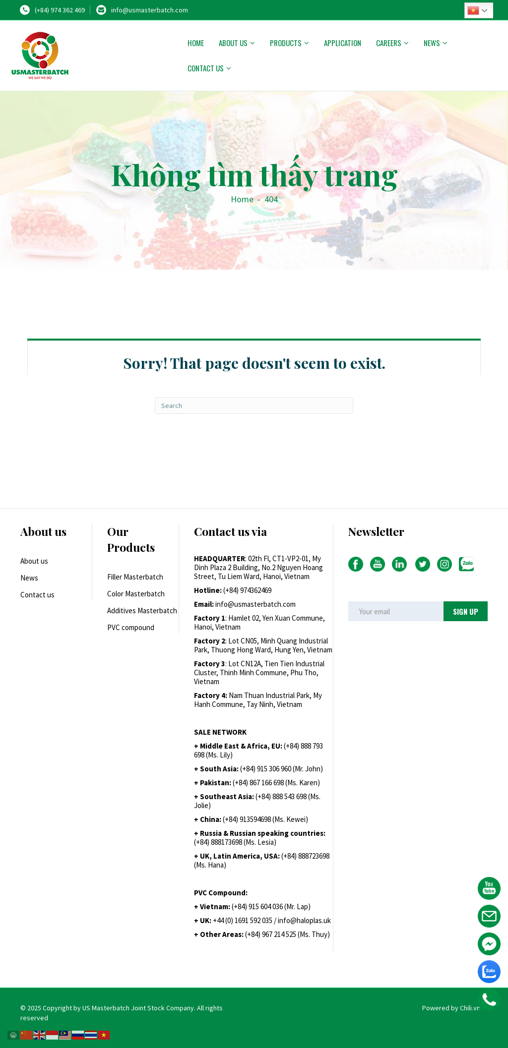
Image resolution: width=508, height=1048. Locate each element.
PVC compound (130, 627)
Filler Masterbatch (135, 577)
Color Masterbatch (136, 593)
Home (196, 42)
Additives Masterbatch (142, 610)
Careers (388, 42)
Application (342, 42)
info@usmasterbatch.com (149, 9)
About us (233, 42)
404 (271, 199)
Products (286, 42)
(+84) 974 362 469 (60, 9)
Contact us (206, 67)
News (432, 42)
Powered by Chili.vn (451, 1007)
